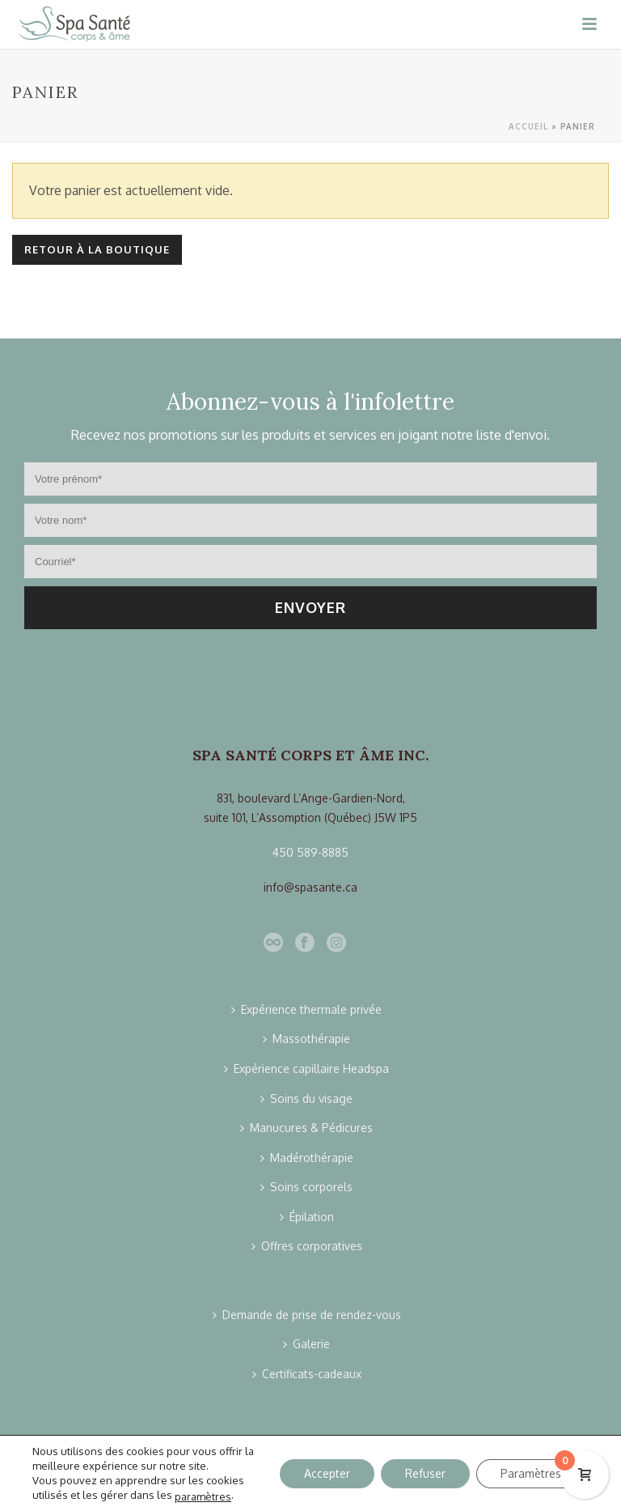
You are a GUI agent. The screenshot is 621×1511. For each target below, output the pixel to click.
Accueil (528, 126)
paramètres (203, 1495)
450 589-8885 (310, 852)
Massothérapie (306, 1038)
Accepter (327, 1472)
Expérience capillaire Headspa (306, 1068)
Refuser (425, 1472)
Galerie (306, 1344)
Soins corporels (306, 1187)
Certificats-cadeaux (306, 1374)
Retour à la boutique (97, 249)
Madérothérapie (306, 1157)
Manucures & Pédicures (306, 1127)
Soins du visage (306, 1098)
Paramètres (531, 1472)
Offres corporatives (306, 1246)
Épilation (307, 1217)
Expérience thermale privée (306, 1009)
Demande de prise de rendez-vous (307, 1315)
